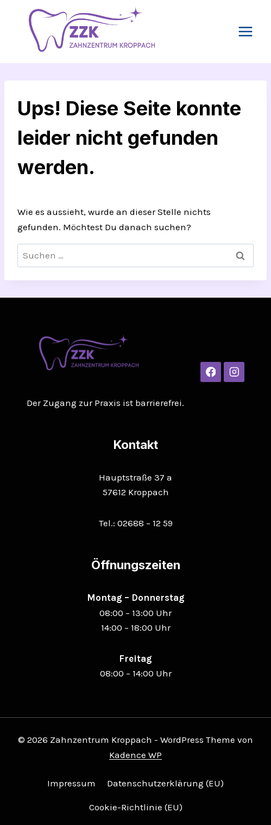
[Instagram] (234, 372)
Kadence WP (135, 754)
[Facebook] (210, 372)
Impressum (71, 783)
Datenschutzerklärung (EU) (165, 783)
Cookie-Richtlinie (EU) (135, 807)
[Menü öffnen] (245, 31)
